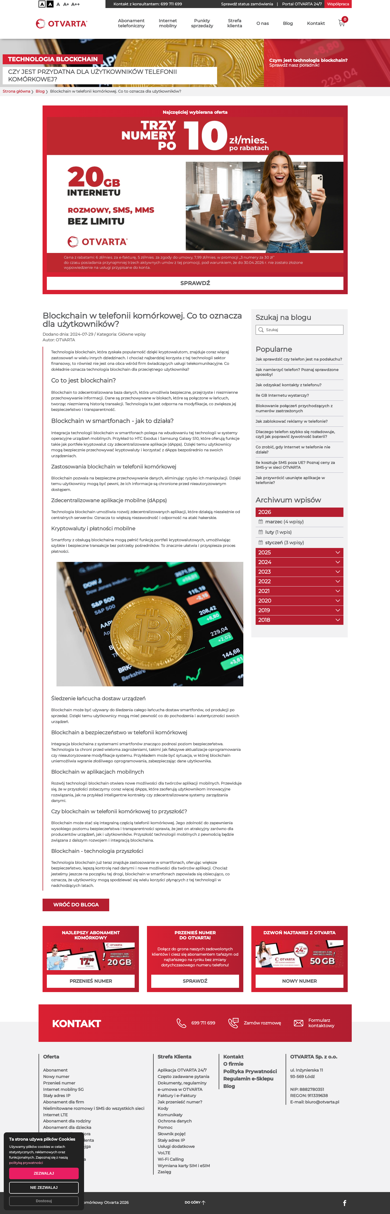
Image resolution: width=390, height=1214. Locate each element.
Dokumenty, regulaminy (182, 1083)
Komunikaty (170, 1114)
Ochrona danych (175, 1121)
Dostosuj (44, 1201)
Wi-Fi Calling (171, 1159)
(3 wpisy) (284, 542)
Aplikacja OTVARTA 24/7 (182, 1070)
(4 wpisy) (284, 521)
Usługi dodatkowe (176, 1146)
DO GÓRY (195, 1202)
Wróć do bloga (76, 905)
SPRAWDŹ (195, 283)
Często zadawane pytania (183, 1076)
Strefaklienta (234, 23)
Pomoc (165, 1127)
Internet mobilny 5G (63, 1089)
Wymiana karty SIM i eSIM (184, 1165)
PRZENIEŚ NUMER (91, 981)
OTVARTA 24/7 (302, 4)
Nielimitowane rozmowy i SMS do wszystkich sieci (93, 1108)
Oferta (51, 1057)
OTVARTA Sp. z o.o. (313, 1057)
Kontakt (316, 23)
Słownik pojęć (172, 1133)
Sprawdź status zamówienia (247, 4)
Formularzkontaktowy (321, 1023)
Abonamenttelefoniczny (131, 23)
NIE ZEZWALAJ (44, 1187)
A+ (66, 4)
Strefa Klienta (174, 1057)
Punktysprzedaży (202, 23)
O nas (262, 23)
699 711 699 (171, 4)
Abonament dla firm (63, 1102)
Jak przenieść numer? (180, 1102)
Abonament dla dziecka (67, 1127)
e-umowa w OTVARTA (180, 1089)
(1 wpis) (278, 532)
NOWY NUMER (299, 981)
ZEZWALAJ (44, 1173)
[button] (341, 23)
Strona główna (16, 91)
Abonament (55, 1070)
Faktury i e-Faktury (177, 1095)
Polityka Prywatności (250, 1072)
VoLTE (164, 1152)
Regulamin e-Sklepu (248, 1079)
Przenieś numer (59, 1083)
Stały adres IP (56, 1095)
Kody (163, 1108)
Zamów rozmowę (262, 1023)
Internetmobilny (168, 23)
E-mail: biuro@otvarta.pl (314, 1102)
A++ (75, 4)
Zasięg (164, 1171)
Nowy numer (56, 1076)
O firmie (233, 1064)
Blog (288, 23)
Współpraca (338, 4)
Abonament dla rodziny (67, 1121)
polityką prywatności (26, 1163)
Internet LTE (55, 1114)
